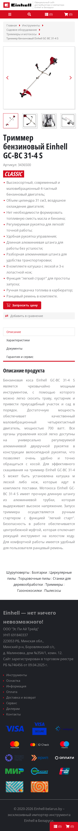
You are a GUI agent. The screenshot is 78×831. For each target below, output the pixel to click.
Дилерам (13, 708)
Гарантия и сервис (19, 357)
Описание (13, 332)
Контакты (13, 714)
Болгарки (39, 572)
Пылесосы (52, 590)
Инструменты (16, 675)
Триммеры (54, 584)
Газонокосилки (29, 590)
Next (70, 78)
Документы (14, 348)
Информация (16, 686)
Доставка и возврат (21, 697)
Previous (7, 78)
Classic (13, 174)
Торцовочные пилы (34, 578)
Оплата (11, 692)
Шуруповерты (17, 572)
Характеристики (18, 340)
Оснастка (13, 680)
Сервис (11, 703)
